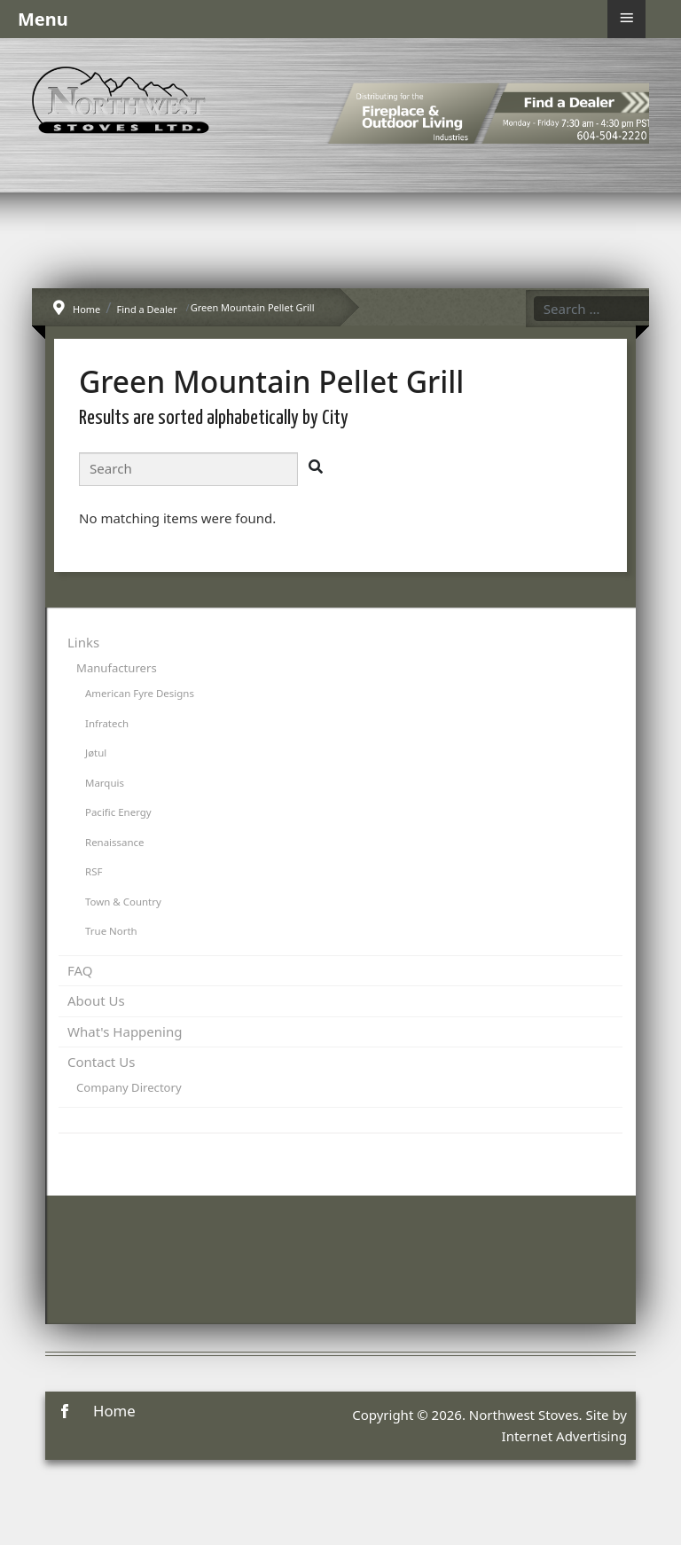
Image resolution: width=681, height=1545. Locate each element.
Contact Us (101, 1062)
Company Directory (129, 1087)
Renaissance (115, 842)
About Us (96, 1000)
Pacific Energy (118, 812)
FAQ (80, 970)
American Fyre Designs (139, 693)
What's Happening (124, 1031)
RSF (93, 871)
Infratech (107, 723)
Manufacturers (116, 668)
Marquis (104, 782)
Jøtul (95, 752)
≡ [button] (626, 18)
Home (114, 1410)
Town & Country (123, 901)
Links (83, 642)
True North (111, 930)
